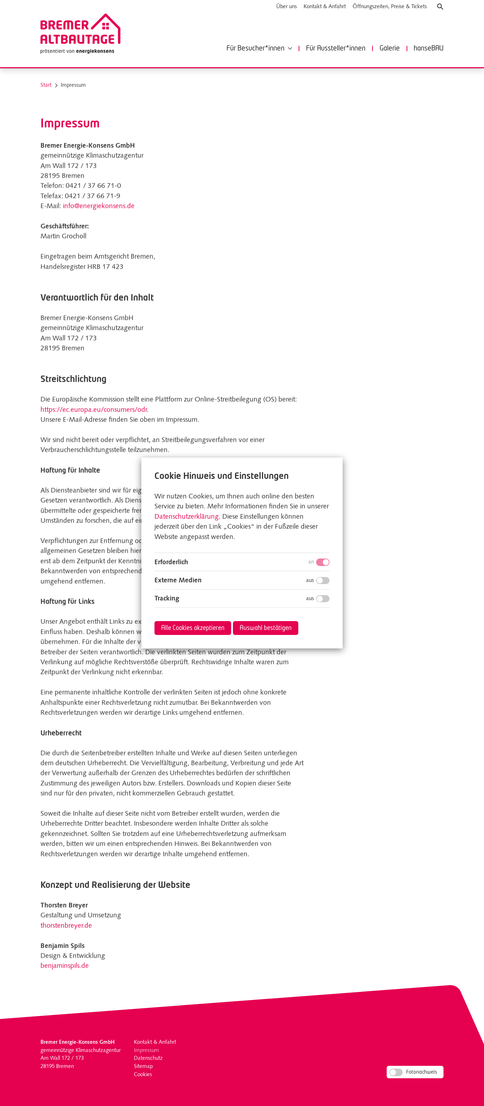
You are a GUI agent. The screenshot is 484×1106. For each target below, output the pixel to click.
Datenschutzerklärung (186, 517)
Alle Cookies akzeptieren (192, 628)
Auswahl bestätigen (266, 628)
